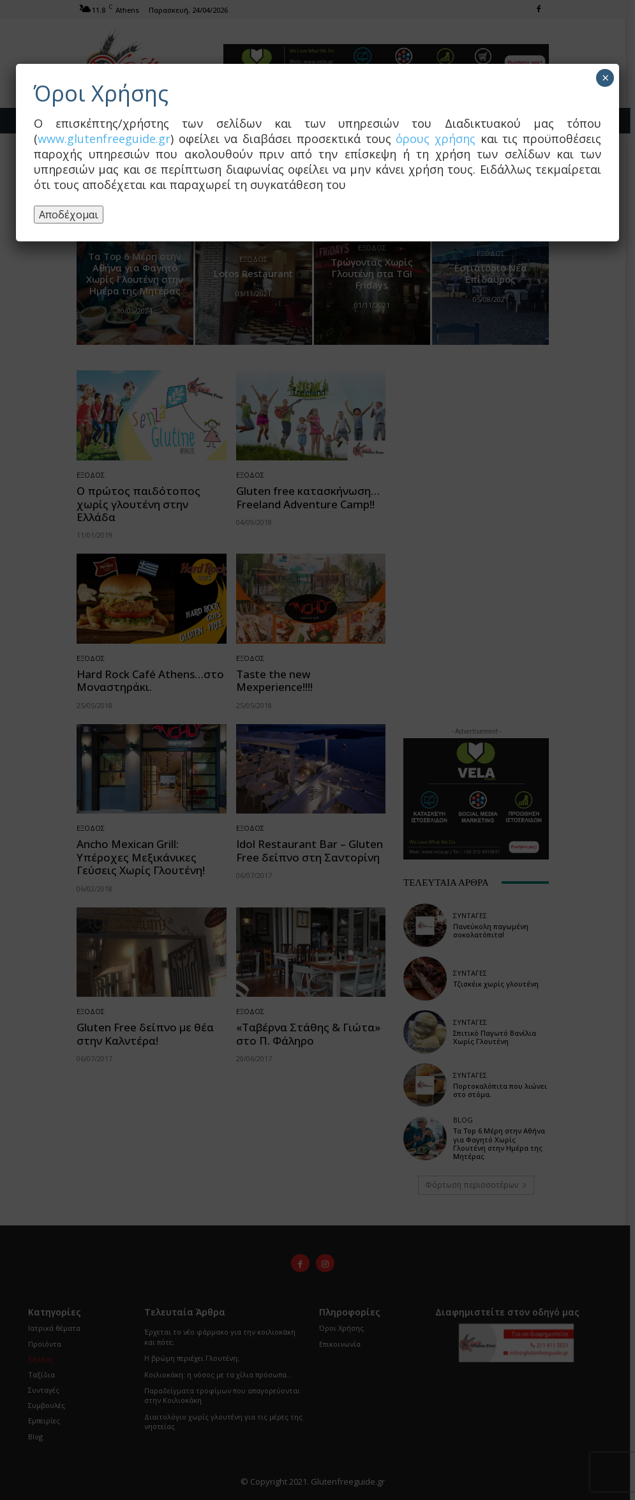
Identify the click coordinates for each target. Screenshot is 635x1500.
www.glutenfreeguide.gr (104, 138)
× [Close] (605, 77)
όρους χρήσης (435, 138)
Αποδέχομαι (68, 215)
